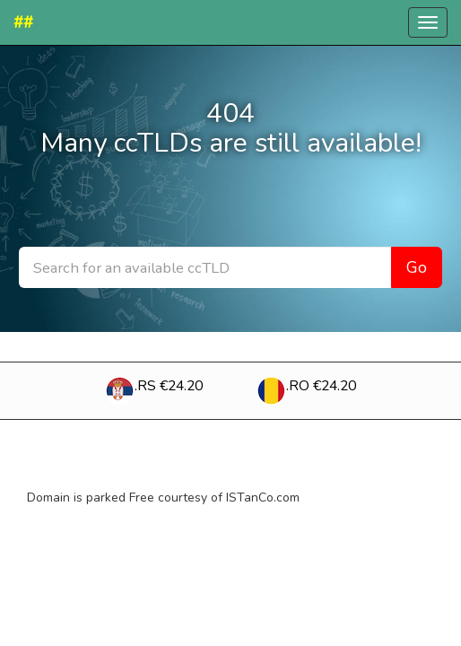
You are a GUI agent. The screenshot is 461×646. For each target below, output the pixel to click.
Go (416, 267)
